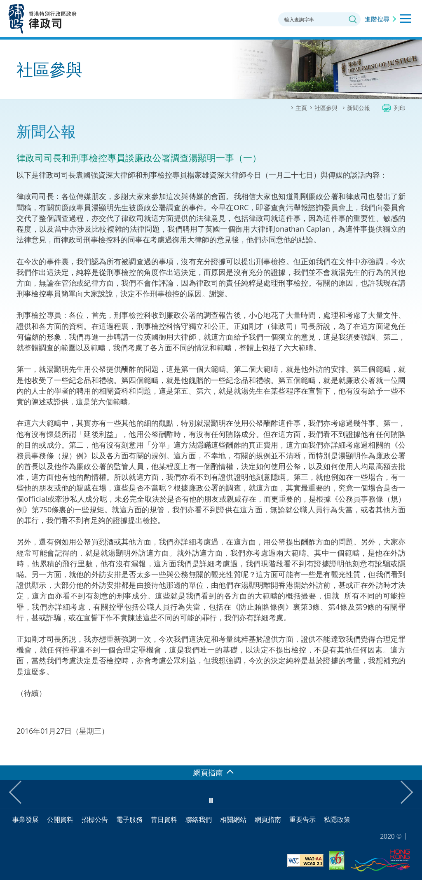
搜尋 (352, 19)
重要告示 (302, 819)
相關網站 (233, 819)
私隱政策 (337, 819)
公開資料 (60, 819)
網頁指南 (268, 819)
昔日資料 (164, 819)
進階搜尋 (377, 19)
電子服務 (129, 819)
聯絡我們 (198, 819)
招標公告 (95, 819)
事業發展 (25, 819)
